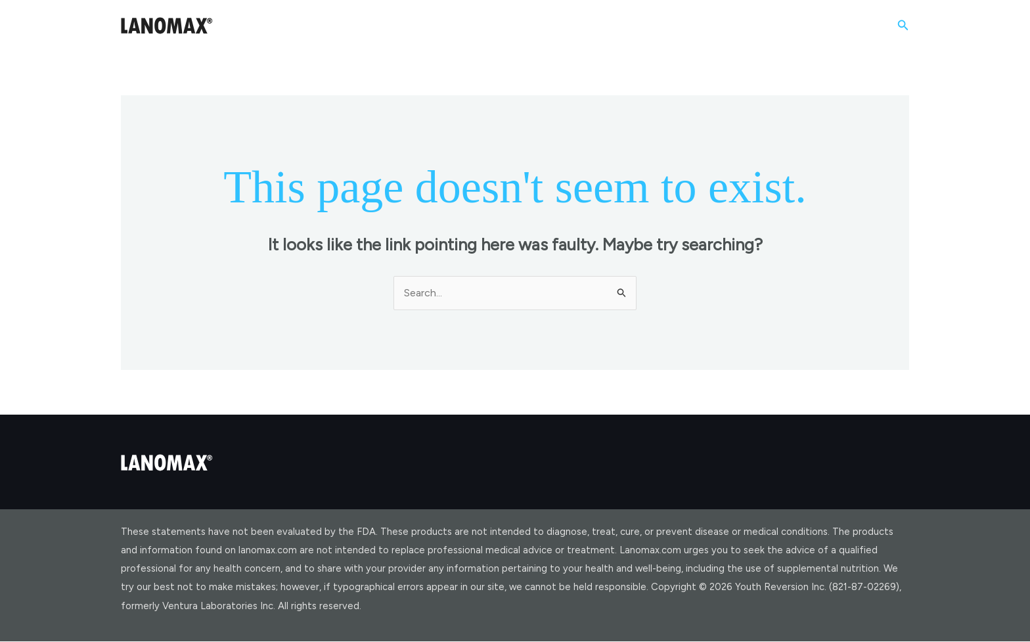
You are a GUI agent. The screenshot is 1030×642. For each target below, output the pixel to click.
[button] (903, 25)
